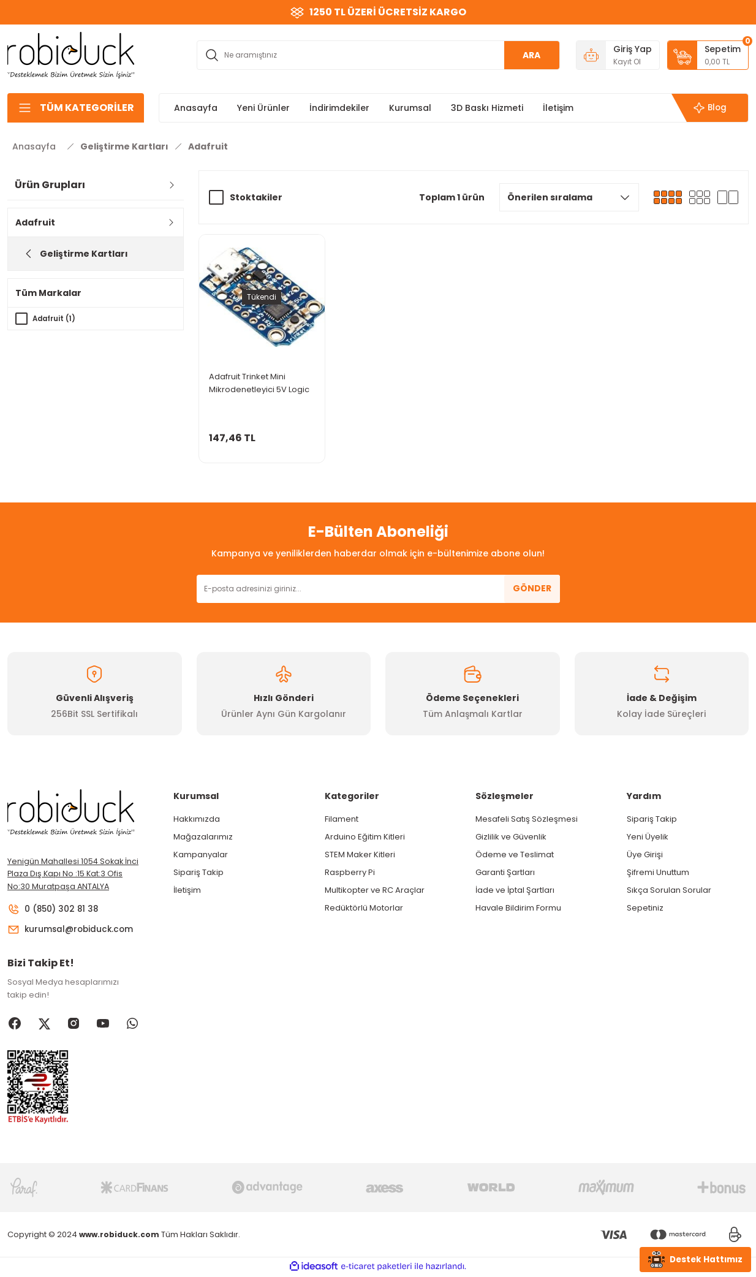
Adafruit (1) (55, 318)
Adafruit (208, 146)
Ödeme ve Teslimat (514, 854)
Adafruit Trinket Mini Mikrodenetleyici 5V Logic (259, 383)
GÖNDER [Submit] (532, 588)
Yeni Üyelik (647, 837)
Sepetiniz (645, 908)
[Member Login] (618, 55)
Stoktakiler (256, 197)
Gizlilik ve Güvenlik (510, 837)
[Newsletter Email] (378, 589)
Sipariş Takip (198, 872)
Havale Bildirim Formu (518, 908)
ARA (531, 55)
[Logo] (71, 54)
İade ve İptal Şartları (514, 890)
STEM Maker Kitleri (360, 854)
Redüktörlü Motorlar (364, 908)
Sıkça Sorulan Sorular (669, 890)
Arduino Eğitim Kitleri (365, 837)
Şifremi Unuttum (658, 872)
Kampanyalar (200, 854)
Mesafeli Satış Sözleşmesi (526, 819)
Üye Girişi (645, 854)
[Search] (378, 55)
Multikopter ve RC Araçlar (375, 890)
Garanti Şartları (505, 872)
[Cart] (708, 55)
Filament (341, 819)
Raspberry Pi (350, 872)
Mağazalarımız (203, 837)
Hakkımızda (196, 819)
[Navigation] (75, 108)
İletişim (187, 890)
